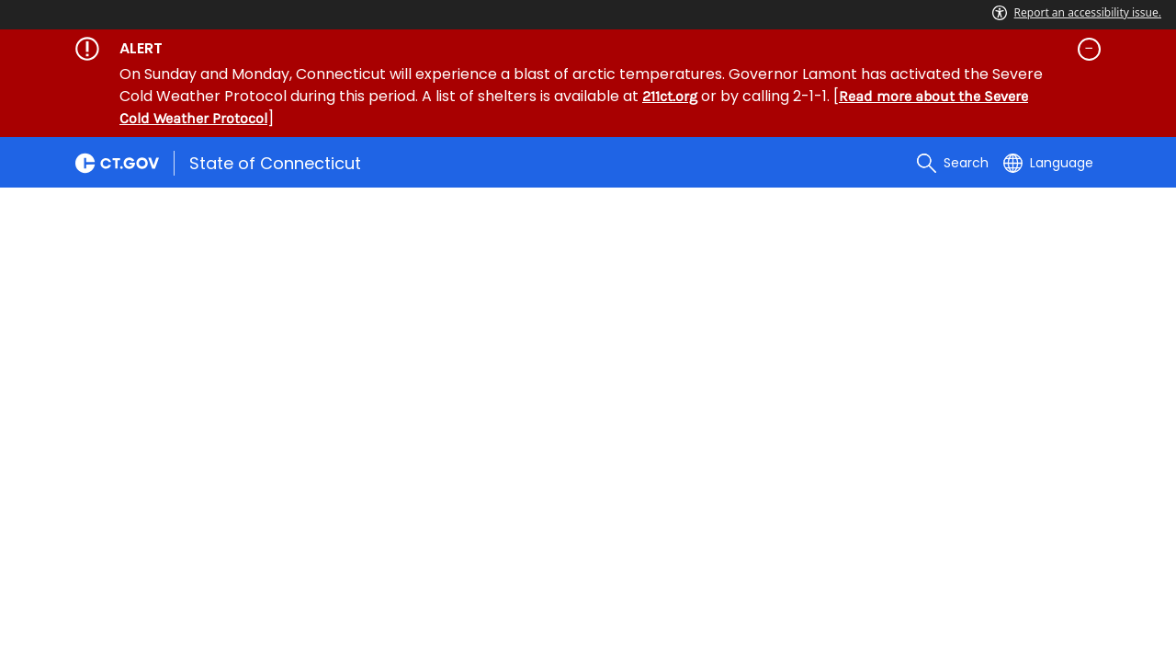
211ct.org (669, 96)
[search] (953, 163)
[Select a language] (1048, 163)
